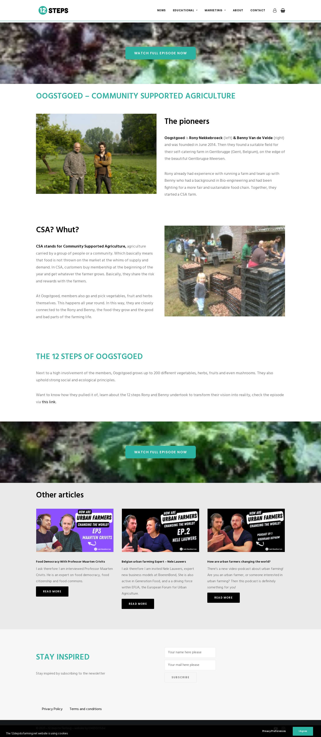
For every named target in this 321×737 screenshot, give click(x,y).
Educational (185, 11)
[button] (74, 530)
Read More (52, 591)
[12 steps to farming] (54, 11)
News (161, 11)
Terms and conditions (86, 709)
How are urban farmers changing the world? (238, 561)
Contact (257, 11)
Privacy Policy (52, 709)
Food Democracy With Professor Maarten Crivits (70, 561)
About (238, 11)
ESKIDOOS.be (97, 728)
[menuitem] (161, 11)
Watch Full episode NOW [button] (160, 53)
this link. (49, 402)
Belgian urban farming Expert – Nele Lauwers (154, 561)
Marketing (215, 11)
